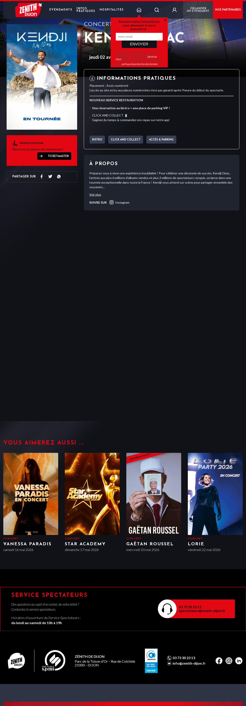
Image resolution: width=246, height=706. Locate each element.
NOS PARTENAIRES (228, 10)
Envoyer (139, 44)
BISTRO (97, 139)
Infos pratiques (85, 10)
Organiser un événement (198, 10)
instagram (119, 202)
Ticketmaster (58, 156)
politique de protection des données (140, 64)
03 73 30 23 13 (190, 607)
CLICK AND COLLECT (125, 139)
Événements (60, 10)
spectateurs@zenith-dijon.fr (202, 610)
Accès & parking (161, 139)
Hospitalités (112, 10)
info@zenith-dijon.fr (189, 663)
